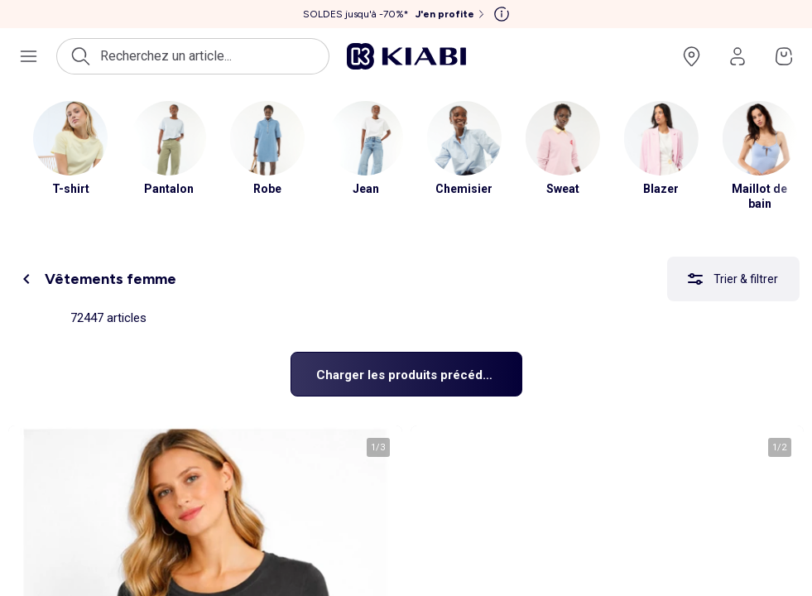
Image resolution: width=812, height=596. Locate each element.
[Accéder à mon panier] (784, 56)
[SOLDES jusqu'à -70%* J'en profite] (395, 14)
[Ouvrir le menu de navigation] (28, 56)
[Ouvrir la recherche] (192, 56)
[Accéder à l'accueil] (406, 56)
